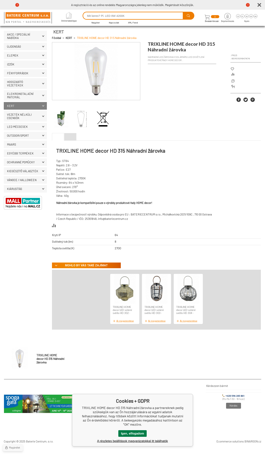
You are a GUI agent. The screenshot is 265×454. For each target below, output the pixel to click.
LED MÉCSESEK (27, 126)
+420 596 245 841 (233, 395)
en (255, 16)
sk (247, 16)
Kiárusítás (27, 189)
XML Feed (133, 22)
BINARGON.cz (252, 441)
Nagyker (95, 22)
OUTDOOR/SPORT (27, 135)
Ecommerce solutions (230, 441)
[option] (124, 299)
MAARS (27, 144)
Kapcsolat (114, 22)
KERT (27, 106)
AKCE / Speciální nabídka (27, 36)
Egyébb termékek (27, 153)
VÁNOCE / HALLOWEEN (27, 180)
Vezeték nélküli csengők (27, 116)
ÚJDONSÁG (27, 46)
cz (238, 16)
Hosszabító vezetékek (27, 83)
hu (251, 16)
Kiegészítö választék (27, 171)
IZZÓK (27, 64)
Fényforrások (27, 73)
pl (242, 16)
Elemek (27, 55)
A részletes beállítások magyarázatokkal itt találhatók (132, 441)
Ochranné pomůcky (27, 162)
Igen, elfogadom (132, 433)
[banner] (28, 18)
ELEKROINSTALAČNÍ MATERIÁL (27, 95)
